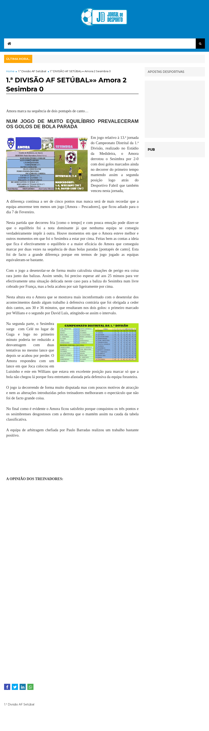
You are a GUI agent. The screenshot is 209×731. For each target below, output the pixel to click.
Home (10, 71)
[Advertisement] (38, 464)
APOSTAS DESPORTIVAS (166, 72)
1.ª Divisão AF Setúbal (32, 71)
